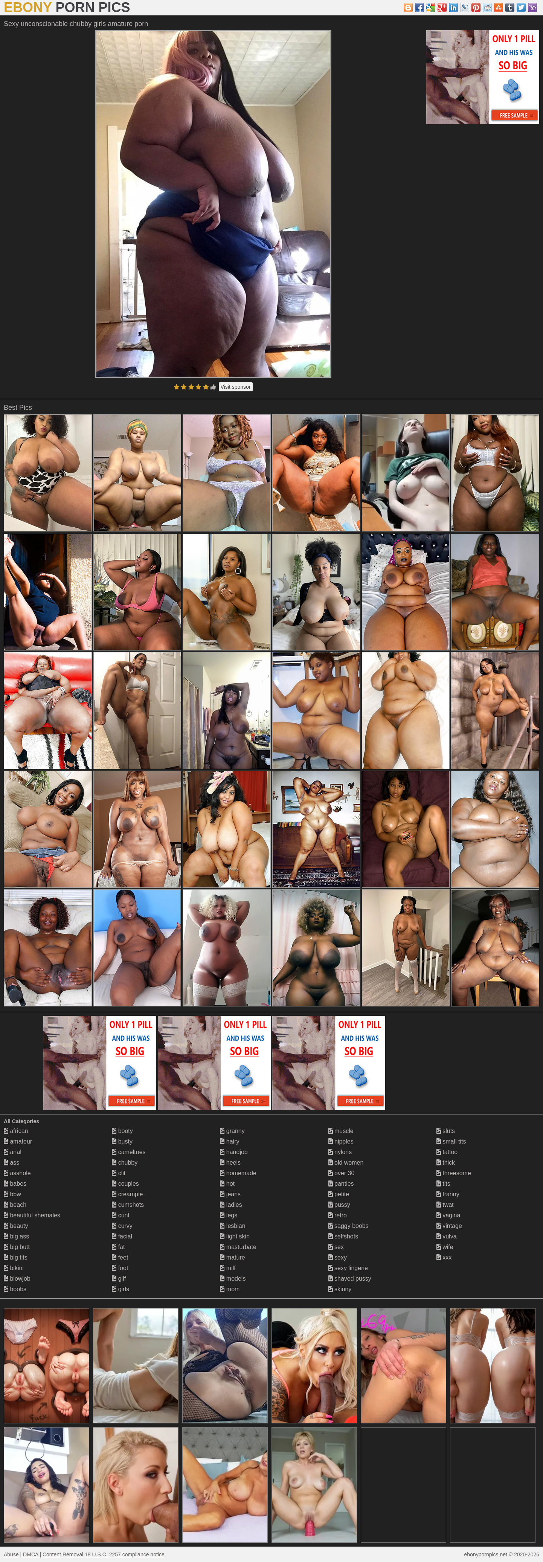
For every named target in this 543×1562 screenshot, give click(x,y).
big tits (15, 1257)
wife (444, 1247)
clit (118, 1173)
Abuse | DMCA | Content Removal (43, 1554)
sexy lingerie (348, 1268)
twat (445, 1205)
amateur (18, 1141)
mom (229, 1289)
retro (337, 1215)
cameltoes (128, 1152)
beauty (16, 1226)
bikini (14, 1268)
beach (15, 1205)
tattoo (447, 1152)
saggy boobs (348, 1226)
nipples (341, 1141)
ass (11, 1162)
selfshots (343, 1236)
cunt (121, 1215)
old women (346, 1162)
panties (341, 1183)
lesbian (232, 1226)
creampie (127, 1194)
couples (125, 1183)
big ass (16, 1236)
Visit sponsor (236, 387)
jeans (230, 1194)
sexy (337, 1257)
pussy (339, 1205)
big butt (17, 1247)
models (233, 1278)
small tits (451, 1141)
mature (232, 1257)
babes (15, 1183)
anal (12, 1152)
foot (120, 1268)
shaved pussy (349, 1278)
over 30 (341, 1173)
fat (118, 1247)
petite (338, 1194)
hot (227, 1183)
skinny (340, 1289)
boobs (15, 1289)
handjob (233, 1152)
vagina (448, 1215)
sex (336, 1247)
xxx (443, 1257)
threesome (453, 1173)
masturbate (238, 1247)
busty (122, 1141)
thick (445, 1162)
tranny (447, 1194)
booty (122, 1131)
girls (120, 1289)
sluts (445, 1131)
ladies (231, 1205)
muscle (341, 1131)
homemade (238, 1173)
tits (443, 1183)
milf (227, 1268)
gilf (119, 1278)
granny (232, 1131)
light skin (235, 1236)
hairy (229, 1141)
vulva (446, 1236)
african (16, 1131)
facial (122, 1236)
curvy (122, 1226)
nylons (340, 1152)
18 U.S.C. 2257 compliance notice (125, 1554)
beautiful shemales (32, 1215)
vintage (449, 1226)
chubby (124, 1162)
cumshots (128, 1205)
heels (230, 1162)
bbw (12, 1194)
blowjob (17, 1278)
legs (228, 1215)
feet (120, 1257)
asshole (17, 1173)
